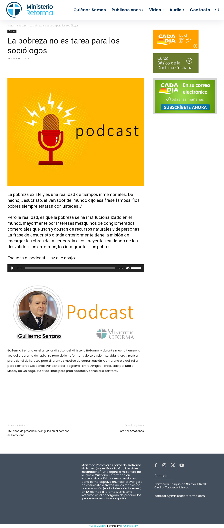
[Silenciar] (128, 268)
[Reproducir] (13, 268)
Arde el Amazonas (132, 431)
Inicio (10, 25)
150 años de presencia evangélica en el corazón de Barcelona (38, 433)
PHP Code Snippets (96, 525)
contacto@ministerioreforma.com (179, 497)
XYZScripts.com (129, 525)
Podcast (21, 25)
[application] (75, 268)
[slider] (70, 268)
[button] (217, 9)
